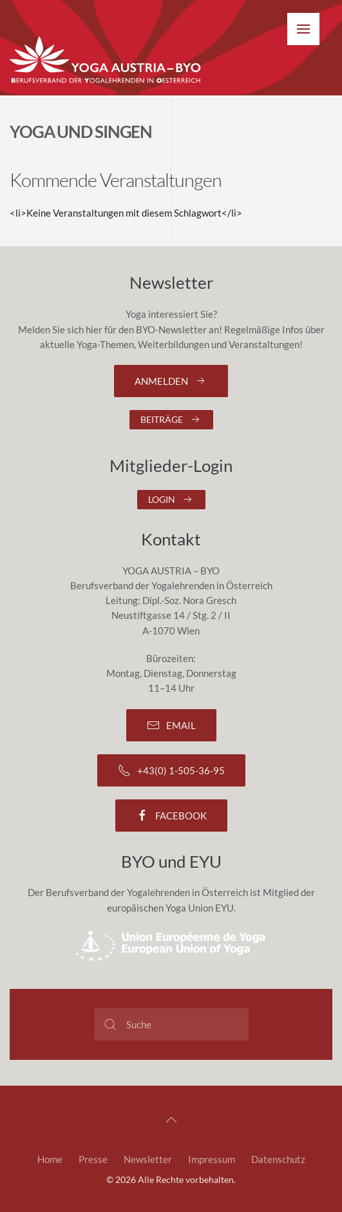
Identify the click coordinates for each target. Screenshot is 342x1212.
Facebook (171, 815)
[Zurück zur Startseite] (106, 60)
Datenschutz (278, 1159)
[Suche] (171, 1024)
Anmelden (171, 381)
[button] (303, 29)
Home (49, 1159)
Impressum (211, 1159)
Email (171, 725)
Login (171, 499)
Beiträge (171, 419)
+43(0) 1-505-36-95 (171, 770)
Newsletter (148, 1159)
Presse (93, 1159)
